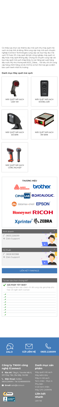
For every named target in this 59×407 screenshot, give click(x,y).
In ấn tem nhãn (42, 387)
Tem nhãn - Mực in (43, 381)
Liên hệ (38, 401)
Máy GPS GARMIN (43, 390)
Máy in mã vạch (42, 378)
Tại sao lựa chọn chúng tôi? (15, 280)
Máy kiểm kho (41, 375)
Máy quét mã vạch (43, 372)
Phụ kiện (39, 384)
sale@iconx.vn (17, 385)
